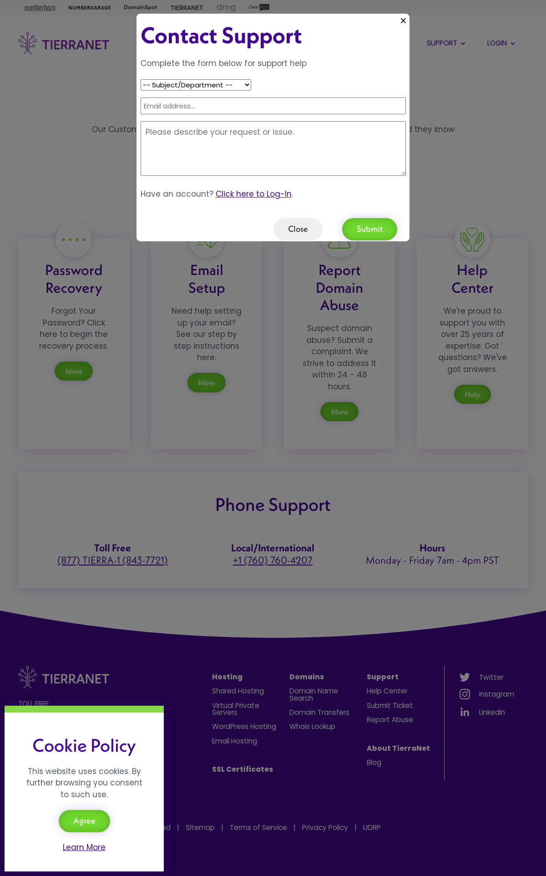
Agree (84, 820)
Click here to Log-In (254, 193)
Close (298, 229)
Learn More (84, 847)
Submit (370, 229)
